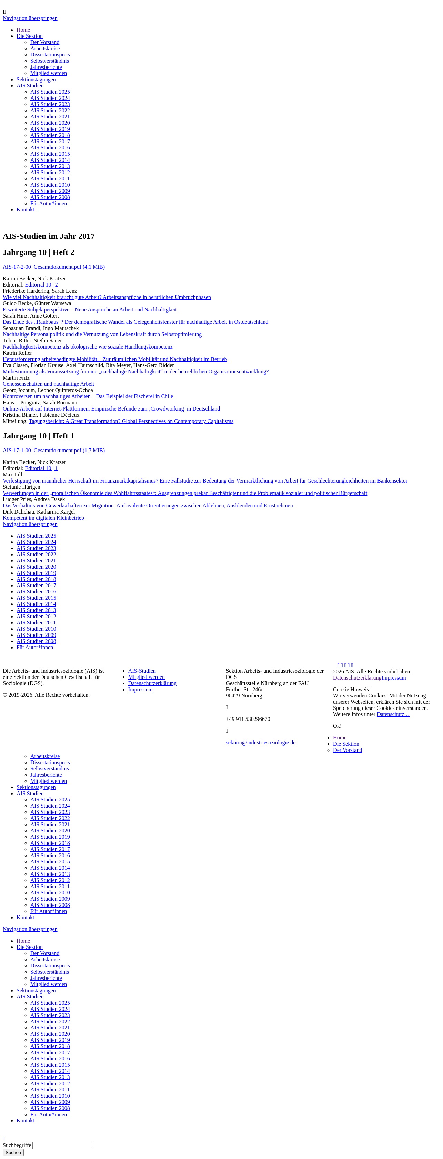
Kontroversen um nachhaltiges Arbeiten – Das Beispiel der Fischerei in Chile (88, 396)
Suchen (13, 1152)
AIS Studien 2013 (36, 610)
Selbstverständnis (49, 769)
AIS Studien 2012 (36, 616)
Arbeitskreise (45, 756)
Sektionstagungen (36, 787)
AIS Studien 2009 (36, 635)
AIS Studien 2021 (36, 560)
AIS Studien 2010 (36, 629)
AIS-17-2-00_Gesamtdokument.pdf (54, 267)
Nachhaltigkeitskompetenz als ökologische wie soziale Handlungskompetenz (88, 347)
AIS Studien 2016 (36, 591)
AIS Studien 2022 (36, 554)
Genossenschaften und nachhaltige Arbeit (48, 384)
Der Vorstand (347, 750)
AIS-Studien (142, 671)
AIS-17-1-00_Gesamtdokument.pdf (54, 450)
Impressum (140, 689)
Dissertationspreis (50, 762)
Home (339, 738)
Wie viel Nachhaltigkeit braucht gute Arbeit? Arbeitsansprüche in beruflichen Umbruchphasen (107, 297)
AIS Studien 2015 (36, 598)
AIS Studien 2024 (36, 542)
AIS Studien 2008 (36, 641)
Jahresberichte (46, 775)
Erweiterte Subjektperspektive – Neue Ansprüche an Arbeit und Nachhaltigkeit (90, 309)
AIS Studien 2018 (36, 579)
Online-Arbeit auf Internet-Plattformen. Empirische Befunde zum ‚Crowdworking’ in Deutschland (111, 409)
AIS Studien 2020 (36, 567)
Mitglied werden (146, 677)
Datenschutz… (393, 714)
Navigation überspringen (30, 18)
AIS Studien (30, 793)
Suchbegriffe (17, 1145)
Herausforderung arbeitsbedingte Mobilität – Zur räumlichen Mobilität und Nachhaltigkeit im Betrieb (115, 359)
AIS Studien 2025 (36, 536)
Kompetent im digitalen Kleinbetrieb (43, 518)
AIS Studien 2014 (36, 604)
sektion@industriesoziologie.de (260, 742)
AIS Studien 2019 (36, 573)
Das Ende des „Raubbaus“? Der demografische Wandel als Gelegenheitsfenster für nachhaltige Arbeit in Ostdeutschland (135, 322)
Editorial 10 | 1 (41, 468)
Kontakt (25, 917)
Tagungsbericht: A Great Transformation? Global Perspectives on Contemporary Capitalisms (131, 421)
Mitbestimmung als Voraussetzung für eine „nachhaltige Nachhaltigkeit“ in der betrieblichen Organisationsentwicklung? (136, 371)
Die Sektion (346, 744)
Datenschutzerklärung (152, 683)
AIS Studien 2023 (36, 548)
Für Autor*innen (35, 647)
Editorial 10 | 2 (41, 285)
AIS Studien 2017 (36, 585)
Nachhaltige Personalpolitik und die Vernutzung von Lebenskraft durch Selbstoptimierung (102, 334)
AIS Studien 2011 (36, 622)
